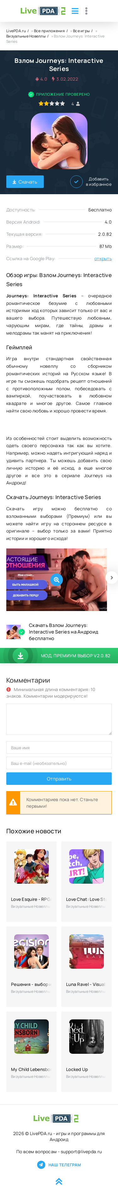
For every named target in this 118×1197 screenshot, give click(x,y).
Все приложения (49, 30)
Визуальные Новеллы (26, 36)
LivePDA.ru (16, 30)
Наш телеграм (59, 1165)
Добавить (91, 181)
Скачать (25, 182)
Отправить (59, 778)
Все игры (81, 30)
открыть (103, 258)
